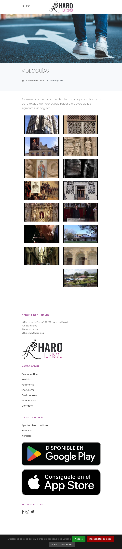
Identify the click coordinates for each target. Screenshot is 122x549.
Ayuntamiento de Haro (35, 425)
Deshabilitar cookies (100, 538)
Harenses (27, 430)
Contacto (27, 405)
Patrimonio (28, 384)
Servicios (27, 379)
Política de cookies (62, 544)
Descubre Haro (36, 80)
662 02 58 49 (30, 329)
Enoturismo (28, 390)
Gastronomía (29, 395)
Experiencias (29, 400)
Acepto (79, 538)
